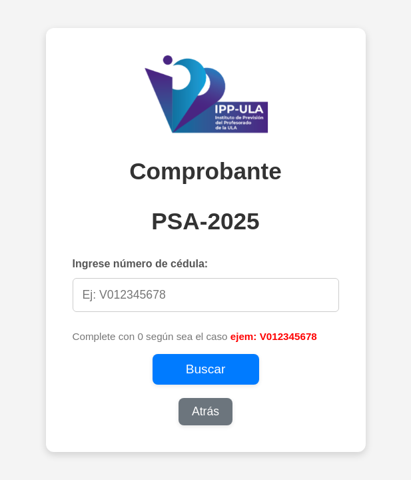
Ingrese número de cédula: (140, 263)
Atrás (205, 411)
